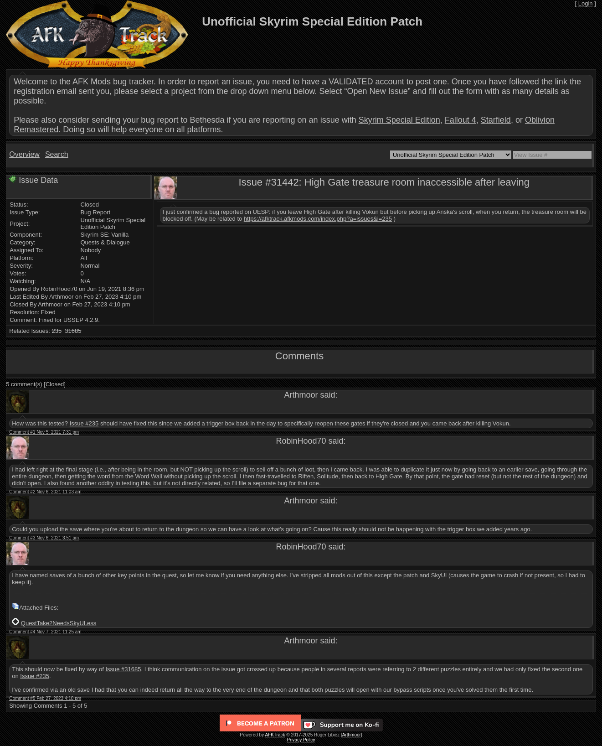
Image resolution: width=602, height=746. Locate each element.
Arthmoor (351, 734)
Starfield (496, 119)
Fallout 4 (460, 119)
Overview (24, 154)
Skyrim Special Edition (399, 119)
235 (56, 330)
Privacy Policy (301, 739)
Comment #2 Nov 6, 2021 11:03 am (45, 491)
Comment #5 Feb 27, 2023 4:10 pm (45, 698)
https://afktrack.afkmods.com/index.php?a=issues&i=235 (318, 218)
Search (56, 154)
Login (585, 3)
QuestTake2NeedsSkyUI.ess (58, 623)
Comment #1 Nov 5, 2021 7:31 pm (44, 432)
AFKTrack (275, 734)
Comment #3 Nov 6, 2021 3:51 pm (44, 537)
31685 (73, 330)
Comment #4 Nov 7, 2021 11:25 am (45, 631)
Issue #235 (84, 423)
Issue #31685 (123, 669)
